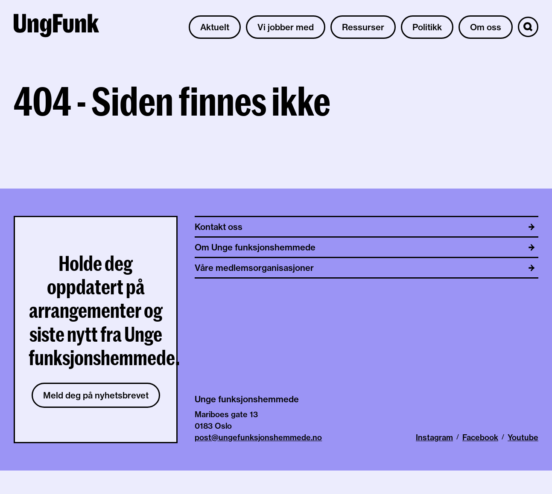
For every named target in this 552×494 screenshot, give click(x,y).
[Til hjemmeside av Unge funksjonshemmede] (56, 27)
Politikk (427, 27)
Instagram (434, 437)
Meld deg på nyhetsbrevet (96, 395)
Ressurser (363, 27)
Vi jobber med (285, 27)
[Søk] (528, 27)
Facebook (480, 437)
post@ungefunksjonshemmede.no (258, 437)
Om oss (485, 27)
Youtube (523, 437)
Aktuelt (214, 27)
